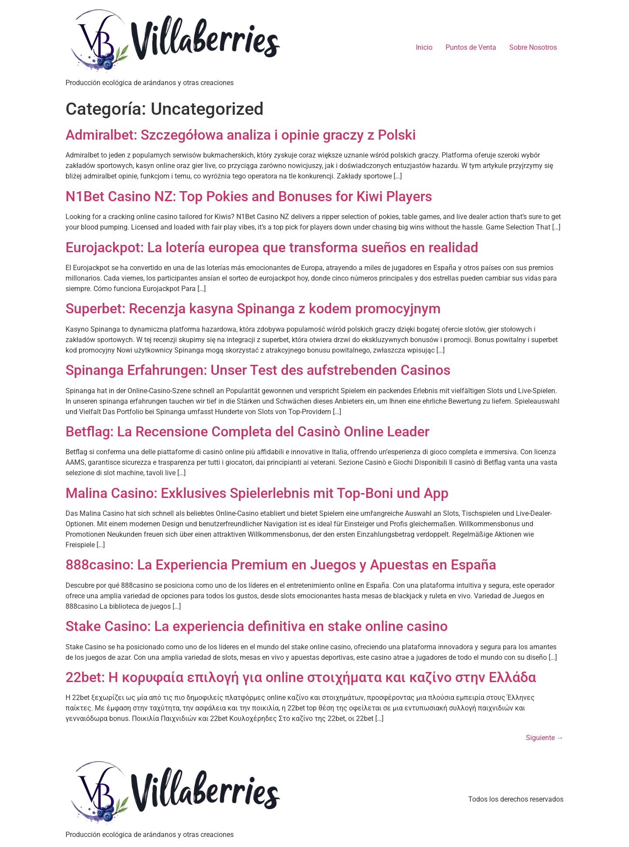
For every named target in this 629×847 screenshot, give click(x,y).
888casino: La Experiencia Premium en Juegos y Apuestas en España (281, 564)
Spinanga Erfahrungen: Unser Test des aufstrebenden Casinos (258, 370)
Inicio (424, 47)
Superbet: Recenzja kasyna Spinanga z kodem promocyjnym (253, 308)
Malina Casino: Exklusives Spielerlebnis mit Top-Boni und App (257, 493)
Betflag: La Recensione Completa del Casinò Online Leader (247, 431)
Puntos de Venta (471, 47)
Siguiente (544, 738)
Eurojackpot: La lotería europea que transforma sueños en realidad (272, 247)
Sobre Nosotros (533, 47)
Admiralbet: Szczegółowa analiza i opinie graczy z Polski (241, 135)
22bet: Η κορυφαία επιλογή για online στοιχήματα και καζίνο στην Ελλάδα (301, 677)
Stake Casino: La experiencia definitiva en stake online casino (257, 626)
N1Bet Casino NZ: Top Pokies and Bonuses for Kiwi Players (249, 196)
